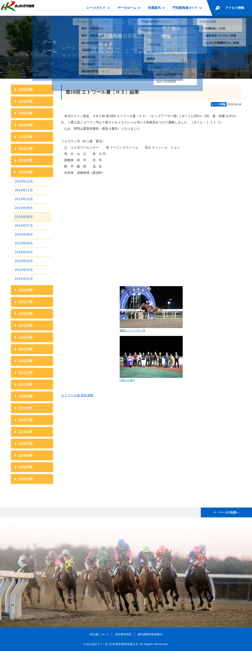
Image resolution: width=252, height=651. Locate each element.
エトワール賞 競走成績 (77, 395)
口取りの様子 (151, 359)
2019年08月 (24, 216)
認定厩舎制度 (123, 634)
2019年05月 (24, 243)
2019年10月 (24, 199)
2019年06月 (24, 234)
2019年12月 (24, 181)
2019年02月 (24, 270)
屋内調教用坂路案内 (150, 634)
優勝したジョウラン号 (151, 309)
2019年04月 (24, 252)
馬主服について (99, 634)
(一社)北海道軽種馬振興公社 (120, 644)
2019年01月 (24, 278)
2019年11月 (24, 190)
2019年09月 (24, 208)
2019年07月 (24, 225)
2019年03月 (24, 261)
